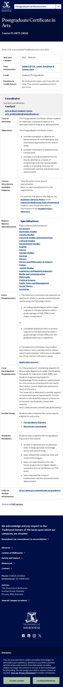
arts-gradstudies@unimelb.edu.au (22, 114)
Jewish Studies (26, 268)
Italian (22, 265)
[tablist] (37, 6)
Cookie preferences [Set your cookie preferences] (46, 680)
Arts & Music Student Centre (18, 110)
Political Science (27, 280)
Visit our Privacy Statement (23, 673)
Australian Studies (28, 231)
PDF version (17, 504)
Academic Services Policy (33, 199)
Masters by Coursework (35, 426)
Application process (28, 362)
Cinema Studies (26, 234)
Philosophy (24, 277)
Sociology (24, 289)
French (22, 249)
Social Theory (26, 286)
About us (6, 547)
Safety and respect (11, 558)
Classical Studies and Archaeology (36, 237)
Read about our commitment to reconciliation (24, 539)
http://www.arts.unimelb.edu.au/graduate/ (39, 490)
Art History (24, 228)
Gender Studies (26, 252)
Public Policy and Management (34, 283)
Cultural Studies (27, 240)
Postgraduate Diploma (35, 422)
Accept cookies (17, 680)
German (23, 256)
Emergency (6, 652)
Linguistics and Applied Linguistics (35, 271)
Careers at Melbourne (12, 552)
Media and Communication (32, 274)
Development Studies (29, 243)
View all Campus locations (14, 600)
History (22, 259)
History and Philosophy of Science (35, 261)
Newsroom (7, 563)
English (22, 246)
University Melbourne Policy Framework (40, 202)
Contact (6, 568)
